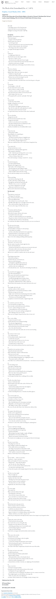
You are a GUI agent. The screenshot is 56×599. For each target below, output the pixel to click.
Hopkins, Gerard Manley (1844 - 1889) (13, 12)
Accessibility (3, 597)
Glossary (34, 1)
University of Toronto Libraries (14, 595)
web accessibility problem (16, 597)
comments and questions (8, 593)
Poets (22, 1)
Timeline (27, 1)
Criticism (40, 1)
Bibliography (46, 1)
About (53, 1)
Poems (16, 1)
